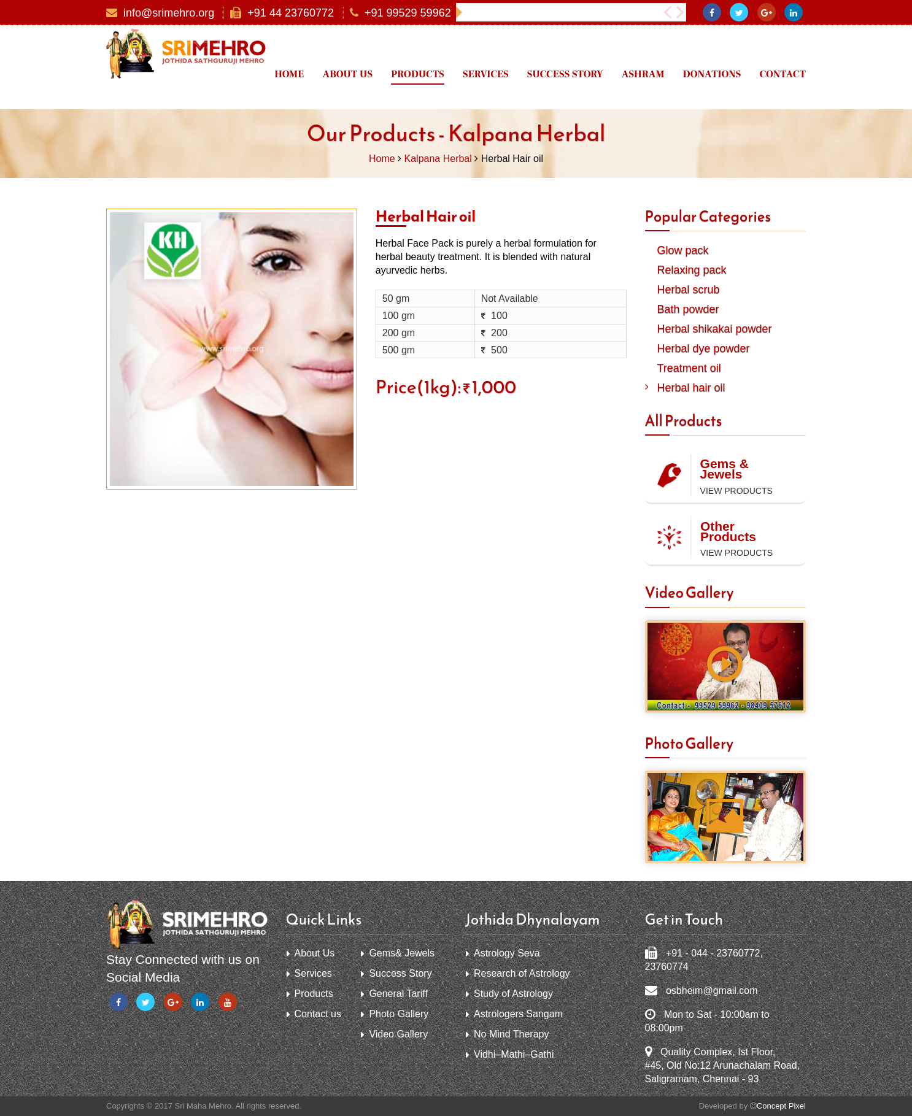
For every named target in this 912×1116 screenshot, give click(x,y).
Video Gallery (398, 1034)
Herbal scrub (688, 289)
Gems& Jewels (402, 953)
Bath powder (688, 309)
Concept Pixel (781, 1105)
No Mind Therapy (511, 1034)
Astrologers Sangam (518, 1014)
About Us (315, 953)
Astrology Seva (507, 953)
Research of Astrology (522, 973)
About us (347, 74)
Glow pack (683, 250)
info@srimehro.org (168, 13)
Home (289, 74)
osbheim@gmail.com (712, 990)
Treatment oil (689, 368)
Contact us (318, 1014)
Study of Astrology (513, 993)
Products (417, 74)
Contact (782, 74)
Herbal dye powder (703, 348)
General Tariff (398, 993)
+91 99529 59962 (408, 13)
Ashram (643, 74)
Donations (712, 74)
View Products (736, 491)
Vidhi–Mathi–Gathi (514, 1054)
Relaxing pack (692, 270)
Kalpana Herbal (438, 158)
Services (486, 74)
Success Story (565, 74)
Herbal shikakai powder (714, 329)
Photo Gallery (398, 1014)
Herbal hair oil (691, 388)
